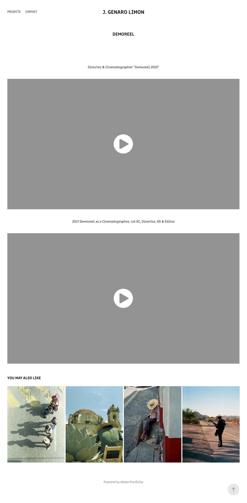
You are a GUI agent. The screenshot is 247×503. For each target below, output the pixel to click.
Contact (31, 11)
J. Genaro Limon (123, 11)
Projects (13, 11)
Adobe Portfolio (131, 482)
